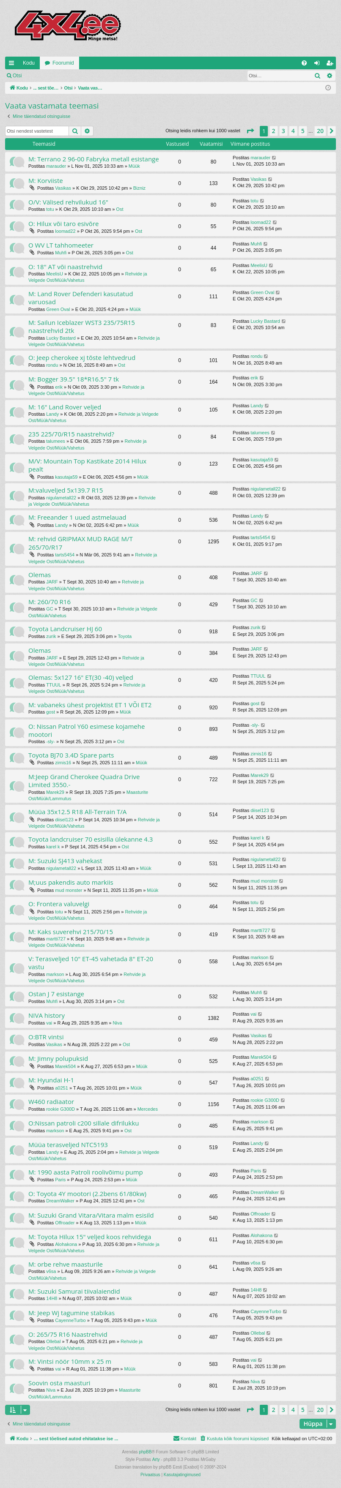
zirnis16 (63, 762)
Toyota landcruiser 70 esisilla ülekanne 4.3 (90, 839)
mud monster (68, 890)
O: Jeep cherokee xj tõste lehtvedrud (81, 357)
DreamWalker (60, 1200)
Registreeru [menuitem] (331, 64)
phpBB (145, 1452)
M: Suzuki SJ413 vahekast (65, 860)
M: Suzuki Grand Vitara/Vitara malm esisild (91, 1215)
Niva (117, 1022)
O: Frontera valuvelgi (58, 903)
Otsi (17, 76)
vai (49, 1022)
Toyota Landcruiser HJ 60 (65, 628)
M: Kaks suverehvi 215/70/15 (70, 931)
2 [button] (273, 131)
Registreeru (82, 76)
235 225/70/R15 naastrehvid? (71, 434)
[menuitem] (304, 63)
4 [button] (293, 131)
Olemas (39, 574)
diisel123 (64, 819)
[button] (250, 131)
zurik (51, 636)
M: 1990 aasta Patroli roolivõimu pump (85, 1172)
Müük (134, 166)
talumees (55, 441)
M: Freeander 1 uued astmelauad (77, 517)
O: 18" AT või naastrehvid (65, 266)
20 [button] (320, 131)
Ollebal (53, 1341)
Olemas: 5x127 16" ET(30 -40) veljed (80, 677)
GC (49, 608)
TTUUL (53, 684)
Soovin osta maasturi (59, 1383)
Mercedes (148, 1109)
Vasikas (63, 188)
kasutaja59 (66, 477)
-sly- (50, 741)
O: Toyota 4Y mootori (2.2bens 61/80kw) (87, 1193)
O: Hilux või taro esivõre (63, 223)
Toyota (125, 636)
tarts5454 (64, 554)
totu (50, 209)
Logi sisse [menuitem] (318, 64)
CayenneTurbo (70, 1320)
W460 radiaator (51, 1101)
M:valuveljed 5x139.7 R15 (65, 490)
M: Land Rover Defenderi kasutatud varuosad (80, 297)
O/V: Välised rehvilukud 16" (68, 202)
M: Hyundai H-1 (51, 1080)
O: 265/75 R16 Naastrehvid (67, 1334)
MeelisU (54, 273)
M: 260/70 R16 (49, 601)
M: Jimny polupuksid (58, 1058)
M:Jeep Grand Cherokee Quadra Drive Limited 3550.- (84, 780)
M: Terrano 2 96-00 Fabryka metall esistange (93, 159)
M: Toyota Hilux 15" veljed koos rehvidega (89, 1236)
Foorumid (63, 63)
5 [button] (303, 131)
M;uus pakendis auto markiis (70, 882)
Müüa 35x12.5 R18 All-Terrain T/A (77, 811)
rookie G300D (60, 1109)
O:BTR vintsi (45, 1037)
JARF (52, 581)
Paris (60, 1179)
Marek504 (65, 1066)
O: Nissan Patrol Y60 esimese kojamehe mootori (86, 730)
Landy (52, 414)
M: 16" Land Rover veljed (64, 407)
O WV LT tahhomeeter (61, 245)
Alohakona (66, 1244)
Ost (119, 209)
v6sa (51, 1271)
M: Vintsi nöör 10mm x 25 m (69, 1361)
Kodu (29, 63)
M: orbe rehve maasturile (65, 1264)
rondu (52, 365)
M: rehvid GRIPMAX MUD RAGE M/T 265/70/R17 (80, 542)
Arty (156, 1459)
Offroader (64, 1222)
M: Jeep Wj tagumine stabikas (71, 1312)
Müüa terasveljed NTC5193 (68, 1144)
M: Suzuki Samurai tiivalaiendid (74, 1291)
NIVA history (46, 1015)
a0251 (61, 1087)
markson (55, 974)
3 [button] (283, 131)
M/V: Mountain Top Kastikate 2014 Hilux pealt (87, 465)
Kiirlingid (13, 64)
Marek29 (55, 792)
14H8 (51, 1298)
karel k (53, 846)
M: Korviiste (45, 180)
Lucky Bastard (61, 338)
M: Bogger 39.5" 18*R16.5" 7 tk (73, 379)
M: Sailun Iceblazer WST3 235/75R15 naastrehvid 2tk (81, 326)
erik (59, 387)
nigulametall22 (61, 497)
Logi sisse (45, 76)
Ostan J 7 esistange (56, 993)
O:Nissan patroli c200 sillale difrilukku (83, 1123)
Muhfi (60, 252)
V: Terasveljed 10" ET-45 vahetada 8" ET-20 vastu (90, 962)
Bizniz (139, 188)
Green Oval (58, 309)
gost (50, 711)
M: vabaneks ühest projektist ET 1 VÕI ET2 (89, 704)
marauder (56, 166)
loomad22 (65, 231)
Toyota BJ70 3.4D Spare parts (71, 755)
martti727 (56, 938)
